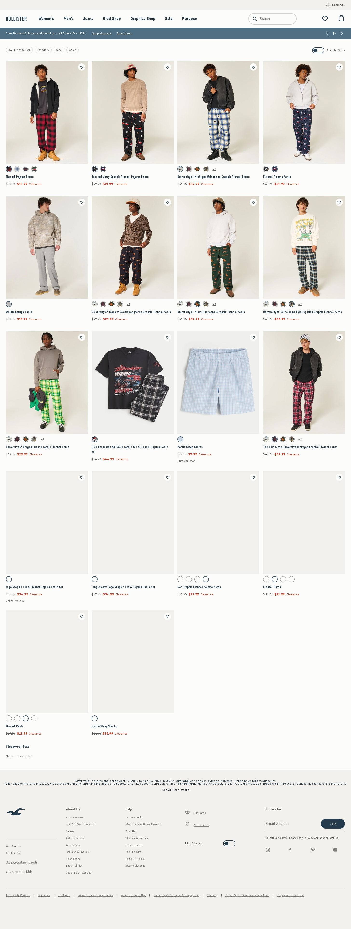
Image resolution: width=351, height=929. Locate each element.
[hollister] (19, 19)
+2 (214, 169)
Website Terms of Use (133, 895)
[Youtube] (335, 849)
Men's (69, 18)
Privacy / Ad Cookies (18, 895)
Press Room (73, 859)
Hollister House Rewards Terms (95, 895)
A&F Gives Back (75, 838)
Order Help (131, 831)
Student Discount (135, 865)
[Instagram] (267, 849)
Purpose (189, 18)
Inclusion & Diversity (77, 852)
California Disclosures (78, 872)
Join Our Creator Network (80, 824)
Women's (46, 18)
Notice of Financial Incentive (322, 838)
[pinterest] (312, 849)
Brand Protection (75, 817)
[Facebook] (290, 849)
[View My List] (325, 19)
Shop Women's (102, 33)
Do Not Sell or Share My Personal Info (247, 895)
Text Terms (64, 895)
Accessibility (73, 845)
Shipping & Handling (136, 838)
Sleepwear (25, 756)
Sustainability (74, 865)
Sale (169, 18)
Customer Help (133, 817)
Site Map (212, 895)
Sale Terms (44, 895)
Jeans (88, 18)
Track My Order (133, 852)
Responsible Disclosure (290, 895)
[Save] (81, 67)
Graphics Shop (142, 18)
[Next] (341, 33)
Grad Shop (112, 18)
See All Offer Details (175, 790)
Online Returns (133, 845)
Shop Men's (124, 33)
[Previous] (327, 33)
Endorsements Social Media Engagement (176, 895)
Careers (70, 831)
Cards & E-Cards (134, 859)
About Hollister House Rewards (143, 824)
